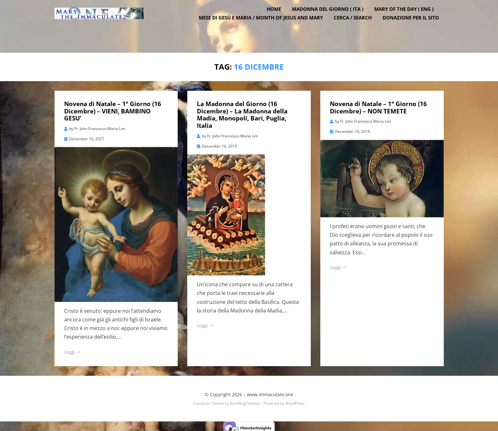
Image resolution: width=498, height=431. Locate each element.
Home (278, 20)
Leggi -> (72, 349)
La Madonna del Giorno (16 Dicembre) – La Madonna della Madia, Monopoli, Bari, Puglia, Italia (242, 111)
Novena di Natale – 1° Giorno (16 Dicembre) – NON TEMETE (378, 104)
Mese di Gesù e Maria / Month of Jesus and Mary (266, 29)
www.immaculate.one (270, 391)
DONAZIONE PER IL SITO (415, 29)
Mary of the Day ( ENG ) (408, 20)
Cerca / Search (357, 29)
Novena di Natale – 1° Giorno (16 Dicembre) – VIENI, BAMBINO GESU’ (112, 107)
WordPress (295, 400)
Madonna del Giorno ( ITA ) (332, 20)
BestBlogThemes (245, 400)
